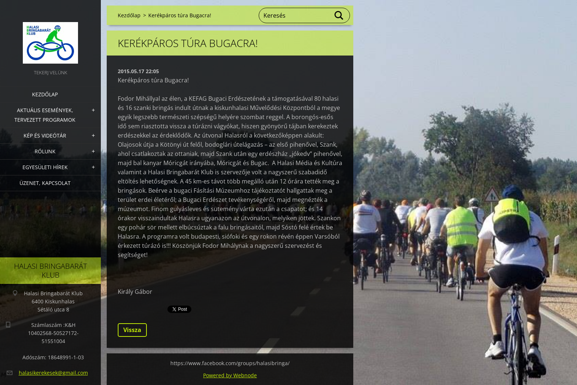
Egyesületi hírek (45, 167)
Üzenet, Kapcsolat (45, 182)
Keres (339, 15)
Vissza (132, 330)
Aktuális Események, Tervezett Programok (44, 115)
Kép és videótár (45, 135)
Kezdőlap (45, 94)
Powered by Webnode (230, 375)
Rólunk (45, 151)
